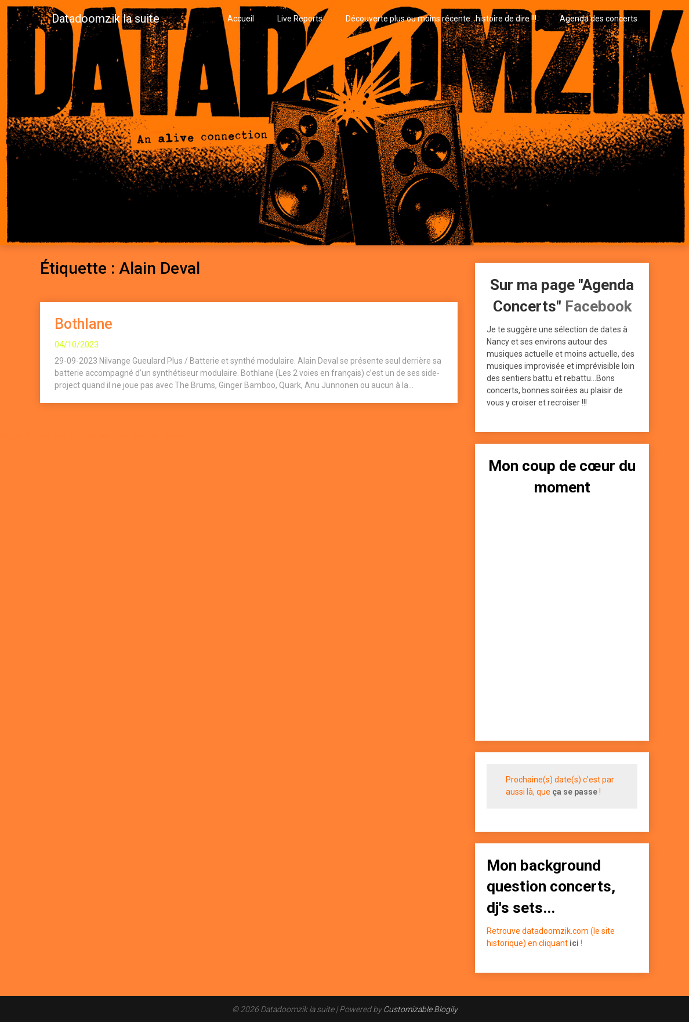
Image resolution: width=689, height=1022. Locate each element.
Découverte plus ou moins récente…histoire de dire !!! (441, 18)
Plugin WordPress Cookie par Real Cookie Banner (93, 435)
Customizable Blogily (420, 1009)
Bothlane (84, 324)
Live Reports (299, 18)
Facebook (598, 306)
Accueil (240, 18)
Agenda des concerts (598, 18)
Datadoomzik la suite (105, 19)
